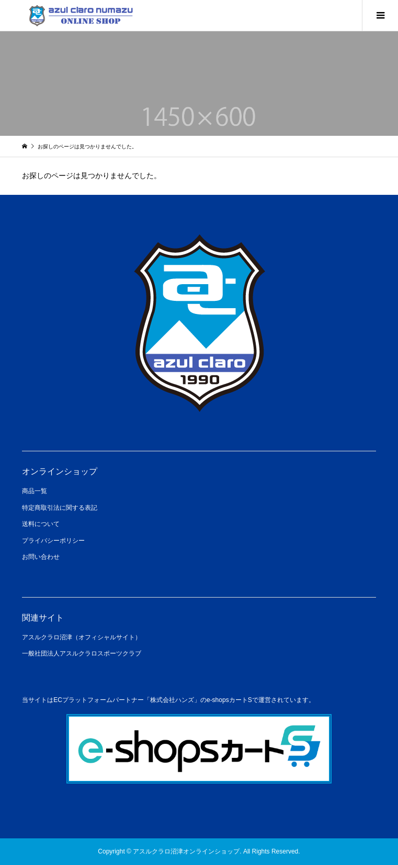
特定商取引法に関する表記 (59, 507)
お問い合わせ (41, 556)
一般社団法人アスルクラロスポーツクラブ (81, 653)
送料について (41, 524)
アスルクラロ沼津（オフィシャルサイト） (81, 637)
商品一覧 (34, 491)
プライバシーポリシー (53, 540)
